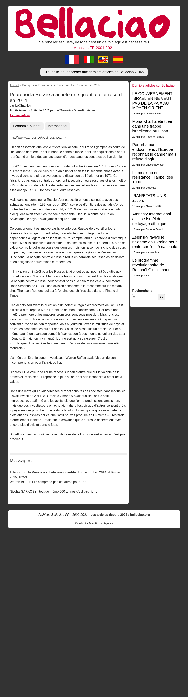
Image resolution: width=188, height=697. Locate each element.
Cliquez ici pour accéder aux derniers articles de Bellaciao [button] (94, 72)
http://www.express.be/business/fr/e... (36, 137)
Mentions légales (101, 523)
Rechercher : (142, 290)
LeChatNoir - (64, 110)
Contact (80, 523)
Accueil (14, 85)
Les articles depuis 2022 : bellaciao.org (120, 514)
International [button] (57, 126)
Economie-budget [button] (27, 126)
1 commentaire (20, 115)
